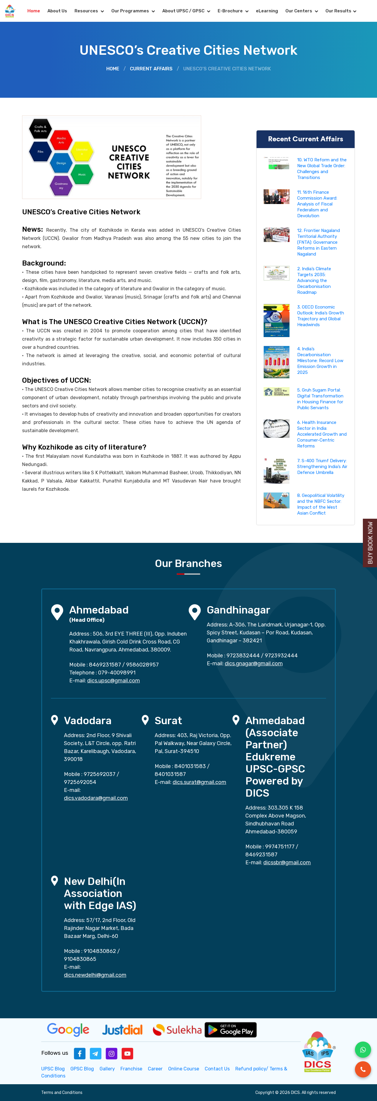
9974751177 (280, 846)
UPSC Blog (53, 1069)
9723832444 (243, 655)
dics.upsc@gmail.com (113, 680)
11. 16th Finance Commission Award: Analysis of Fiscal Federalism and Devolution (317, 204)
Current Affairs (151, 69)
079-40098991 (116, 672)
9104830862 (100, 951)
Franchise (131, 1069)
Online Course (183, 1069)
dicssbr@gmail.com (287, 862)
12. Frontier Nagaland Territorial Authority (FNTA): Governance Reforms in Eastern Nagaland (318, 242)
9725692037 (99, 774)
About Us (57, 11)
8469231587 (105, 664)
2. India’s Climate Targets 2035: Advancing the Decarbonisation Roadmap (314, 280)
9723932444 (281, 655)
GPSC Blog (82, 1069)
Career (155, 1069)
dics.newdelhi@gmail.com (95, 975)
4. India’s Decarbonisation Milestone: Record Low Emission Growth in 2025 (320, 360)
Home (33, 11)
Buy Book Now (370, 543)
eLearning (267, 11)
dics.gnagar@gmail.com (254, 663)
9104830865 (80, 959)
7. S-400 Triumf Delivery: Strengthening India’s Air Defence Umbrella (322, 466)
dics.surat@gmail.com (199, 782)
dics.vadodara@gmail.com (96, 798)
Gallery (107, 1069)
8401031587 (170, 774)
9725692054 (80, 782)
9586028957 (142, 664)
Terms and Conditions (61, 1092)
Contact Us (217, 1069)
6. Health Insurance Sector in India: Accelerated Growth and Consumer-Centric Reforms (322, 434)
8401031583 (190, 766)
